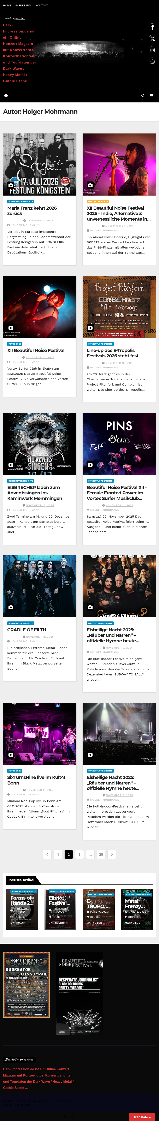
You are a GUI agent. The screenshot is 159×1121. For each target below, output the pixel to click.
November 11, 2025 (119, 505)
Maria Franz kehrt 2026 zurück (32, 210)
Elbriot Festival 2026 (58, 903)
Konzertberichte (98, 201)
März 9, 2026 (99, 912)
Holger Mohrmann (23, 225)
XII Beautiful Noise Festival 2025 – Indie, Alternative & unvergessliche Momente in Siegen (117, 216)
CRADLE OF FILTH (26, 630)
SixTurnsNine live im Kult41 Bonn (36, 780)
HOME (7, 5)
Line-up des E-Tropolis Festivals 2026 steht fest (112, 353)
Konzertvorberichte (20, 201)
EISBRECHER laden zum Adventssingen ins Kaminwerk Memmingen (34, 493)
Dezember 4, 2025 (40, 220)
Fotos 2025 (14, 344)
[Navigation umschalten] (152, 95)
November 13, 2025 (40, 505)
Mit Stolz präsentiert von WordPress (27, 1101)
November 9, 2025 (119, 647)
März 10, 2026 (61, 910)
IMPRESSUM (23, 5)
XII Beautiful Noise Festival (35, 350)
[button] (143, 96)
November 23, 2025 (40, 357)
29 (101, 854)
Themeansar (21, 1104)
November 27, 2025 (119, 226)
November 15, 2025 (119, 363)
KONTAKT (41, 5)
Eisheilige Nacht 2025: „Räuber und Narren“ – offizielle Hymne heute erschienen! (111, 638)
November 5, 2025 (119, 795)
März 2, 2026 (137, 912)
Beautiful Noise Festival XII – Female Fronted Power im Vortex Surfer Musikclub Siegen (117, 496)
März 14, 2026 (23, 910)
